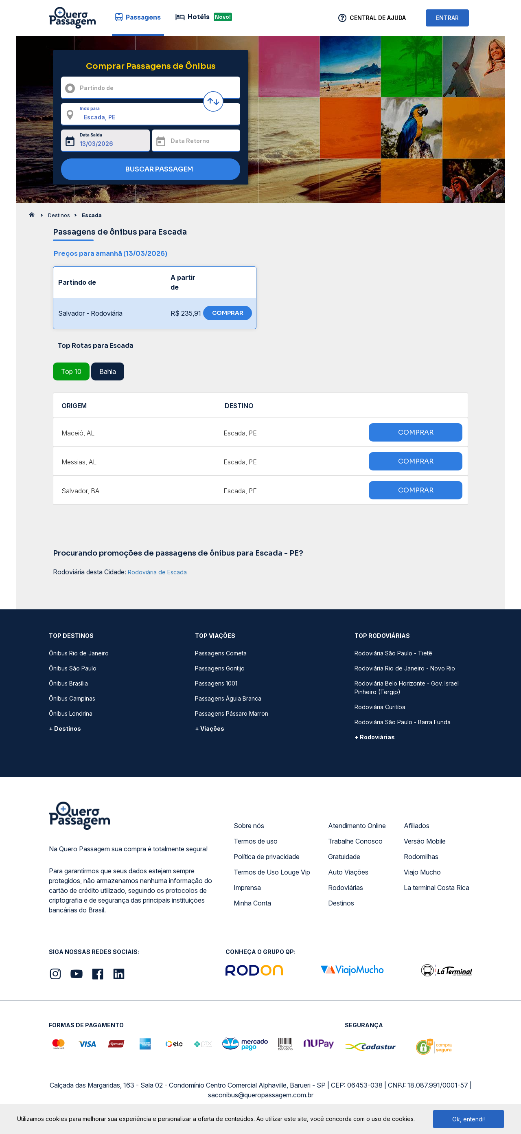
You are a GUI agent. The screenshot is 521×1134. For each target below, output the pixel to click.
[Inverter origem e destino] (213, 101)
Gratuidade (344, 857)
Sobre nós (249, 826)
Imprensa (247, 887)
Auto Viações (348, 872)
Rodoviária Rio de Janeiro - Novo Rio (405, 668)
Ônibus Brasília (68, 683)
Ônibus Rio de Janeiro (79, 653)
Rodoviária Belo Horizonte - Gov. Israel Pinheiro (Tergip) (407, 687)
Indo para (90, 108)
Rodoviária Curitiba (380, 706)
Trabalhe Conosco (355, 841)
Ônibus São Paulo (72, 668)
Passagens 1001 (216, 683)
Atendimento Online (357, 826)
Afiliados (416, 826)
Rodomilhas (421, 857)
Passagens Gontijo (220, 668)
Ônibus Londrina (70, 713)
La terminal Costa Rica (436, 887)
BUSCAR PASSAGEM (148, 169)
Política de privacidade (267, 857)
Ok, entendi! (468, 1119)
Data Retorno (190, 140)
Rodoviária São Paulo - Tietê (393, 653)
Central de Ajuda (378, 17)
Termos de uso (256, 841)
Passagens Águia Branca (228, 698)
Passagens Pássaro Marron (231, 713)
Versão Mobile (425, 841)
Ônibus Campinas (72, 698)
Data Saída (91, 134)
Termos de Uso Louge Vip (272, 872)
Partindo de (97, 87)
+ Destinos (65, 728)
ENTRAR (447, 17)
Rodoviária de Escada (157, 572)
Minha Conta (252, 903)
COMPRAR (227, 312)
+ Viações (209, 728)
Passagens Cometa (221, 653)
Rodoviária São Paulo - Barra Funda (403, 722)
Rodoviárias (345, 887)
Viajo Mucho (422, 872)
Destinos (341, 903)
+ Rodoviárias (375, 737)
